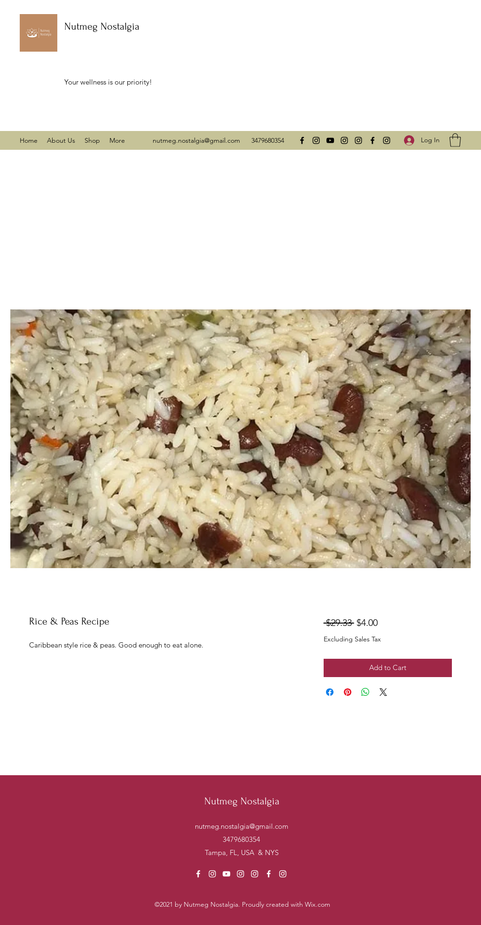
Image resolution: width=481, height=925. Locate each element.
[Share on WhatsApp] (365, 692)
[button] (455, 140)
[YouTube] (330, 140)
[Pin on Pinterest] (347, 692)
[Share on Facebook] (329, 692)
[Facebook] (302, 140)
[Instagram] (316, 140)
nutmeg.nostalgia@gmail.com (196, 140)
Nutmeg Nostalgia (102, 26)
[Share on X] (383, 692)
